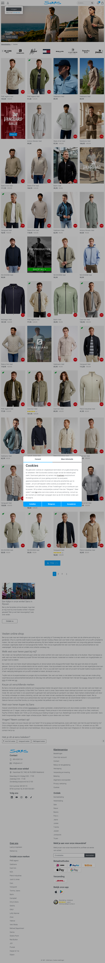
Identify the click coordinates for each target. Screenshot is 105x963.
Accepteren (71, 504)
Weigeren (51, 504)
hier (36, 492)
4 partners (60, 475)
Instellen (32, 504)
